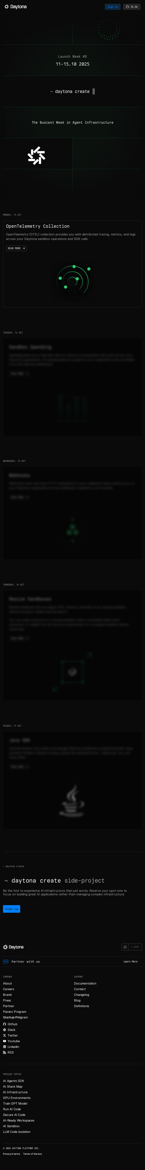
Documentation (85, 983)
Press (7, 1000)
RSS (11, 1052)
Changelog (81, 995)
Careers (8, 989)
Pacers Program (14, 1012)
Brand (7, 995)
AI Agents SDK (13, 1081)
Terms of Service (32, 1153)
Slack (11, 1030)
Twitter (13, 1035)
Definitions (81, 1006)
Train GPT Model (15, 1103)
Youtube (14, 1041)
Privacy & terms (11, 1153)
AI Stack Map (12, 1086)
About (7, 983)
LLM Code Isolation (16, 1132)
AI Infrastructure (15, 1092)
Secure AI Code (14, 1115)
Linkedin (13, 1047)
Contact (80, 989)
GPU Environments (16, 1098)
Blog (77, 1000)
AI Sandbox (11, 1126)
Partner (8, 1006)
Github (12, 1024)
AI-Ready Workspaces (18, 1120)
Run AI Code (12, 1109)
